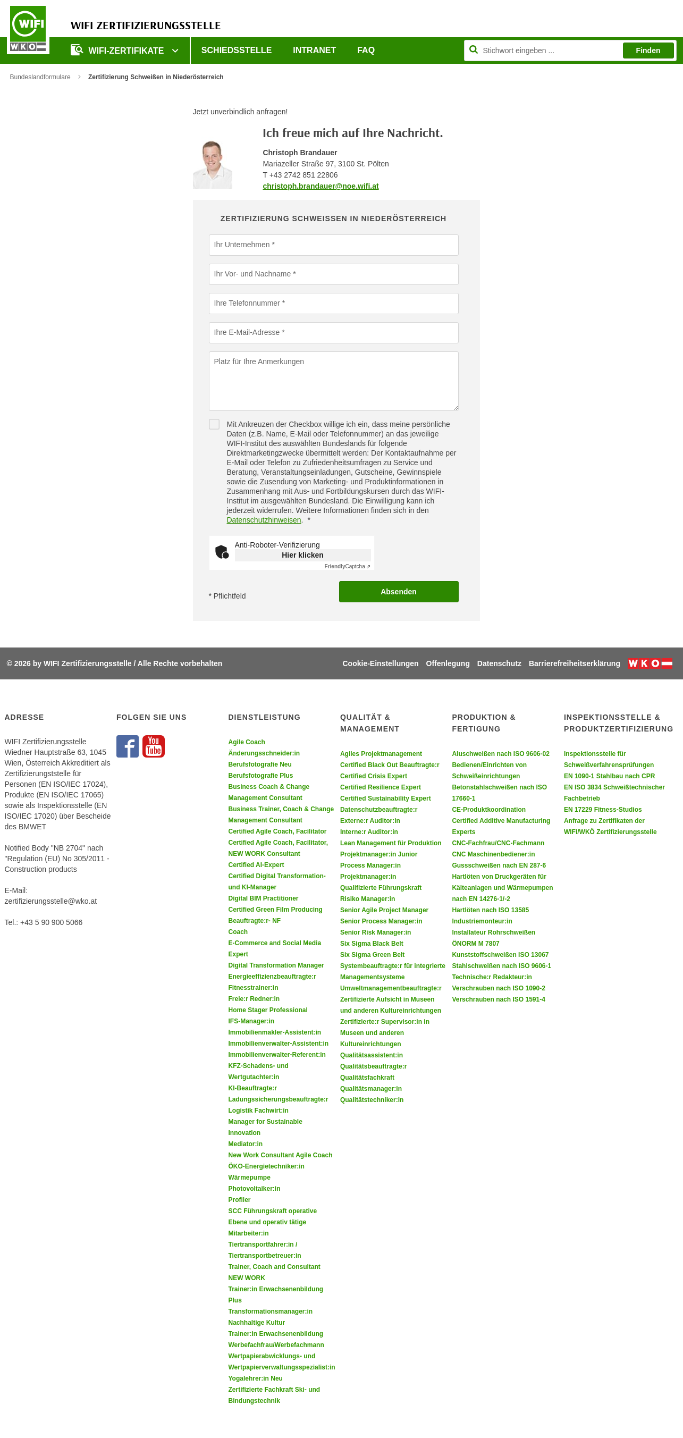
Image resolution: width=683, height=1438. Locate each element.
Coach (238, 932)
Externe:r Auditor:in (370, 821)
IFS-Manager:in (251, 1021)
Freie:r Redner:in (254, 999)
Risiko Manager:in (367, 899)
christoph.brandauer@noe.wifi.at (320, 186)
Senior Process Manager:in (381, 921)
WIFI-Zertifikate (118, 49)
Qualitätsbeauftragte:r (373, 1066)
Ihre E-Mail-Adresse (247, 332)
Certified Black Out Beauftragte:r (390, 765)
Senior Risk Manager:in (375, 932)
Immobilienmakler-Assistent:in (274, 1032)
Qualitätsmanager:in (371, 1088)
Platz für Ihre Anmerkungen (259, 361)
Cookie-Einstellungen (381, 663)
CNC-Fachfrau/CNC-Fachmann (498, 843)
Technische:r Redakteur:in (492, 977)
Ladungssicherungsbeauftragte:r (278, 1099)
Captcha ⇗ (348, 566)
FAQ (366, 50)
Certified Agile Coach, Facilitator (277, 831)
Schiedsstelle (236, 50)
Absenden (399, 591)
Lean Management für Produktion (391, 843)
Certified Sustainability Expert (385, 798)
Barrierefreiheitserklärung (574, 663)
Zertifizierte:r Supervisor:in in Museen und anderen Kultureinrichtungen (384, 1033)
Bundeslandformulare (40, 77)
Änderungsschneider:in (264, 753)
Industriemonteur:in (482, 921)
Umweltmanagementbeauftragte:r (391, 988)
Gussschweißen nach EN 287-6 (499, 865)
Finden (648, 50)
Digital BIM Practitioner (263, 898)
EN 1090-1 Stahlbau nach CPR (609, 776)
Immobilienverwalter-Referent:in (276, 1054)
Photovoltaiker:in (254, 1188)
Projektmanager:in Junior (378, 854)
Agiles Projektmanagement (381, 754)
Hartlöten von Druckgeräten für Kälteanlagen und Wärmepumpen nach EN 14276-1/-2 (502, 888)
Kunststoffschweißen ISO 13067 (500, 954)
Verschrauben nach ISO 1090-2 (498, 988)
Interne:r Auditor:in (369, 832)
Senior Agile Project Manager (384, 910)
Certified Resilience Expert (380, 787)
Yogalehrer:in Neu (255, 1378)
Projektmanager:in (368, 876)
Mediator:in (245, 1144)
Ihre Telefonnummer (247, 303)
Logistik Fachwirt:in (258, 1110)
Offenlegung (448, 663)
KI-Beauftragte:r (252, 1088)
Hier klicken (303, 555)
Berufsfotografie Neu (259, 764)
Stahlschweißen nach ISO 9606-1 (501, 966)
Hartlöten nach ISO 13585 (490, 910)
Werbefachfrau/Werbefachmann (276, 1345)
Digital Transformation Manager (276, 965)
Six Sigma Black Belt (371, 943)
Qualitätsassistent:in (371, 1055)
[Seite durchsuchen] (570, 50)
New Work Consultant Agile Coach (280, 1155)
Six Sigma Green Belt (372, 954)
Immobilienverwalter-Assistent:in (278, 1043)
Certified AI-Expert (256, 865)
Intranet (314, 50)
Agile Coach (246, 742)
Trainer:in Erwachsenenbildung (275, 1334)
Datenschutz (499, 663)
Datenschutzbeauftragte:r (378, 809)
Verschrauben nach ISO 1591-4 (498, 999)
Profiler (239, 1200)
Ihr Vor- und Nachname (252, 274)
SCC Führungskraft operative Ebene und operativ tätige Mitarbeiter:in (272, 1222)
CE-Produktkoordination (489, 809)
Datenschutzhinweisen (264, 520)
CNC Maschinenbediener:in (493, 854)
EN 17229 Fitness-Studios (603, 809)
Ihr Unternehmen (242, 244)
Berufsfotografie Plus (260, 775)
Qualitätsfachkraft (367, 1077)
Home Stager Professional (267, 1010)
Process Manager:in (370, 865)
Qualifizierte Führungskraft (380, 888)
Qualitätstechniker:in (371, 1100)
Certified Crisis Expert (373, 776)
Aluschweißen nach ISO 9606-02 (500, 754)
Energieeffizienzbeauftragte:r (272, 976)
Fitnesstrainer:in (253, 987)
